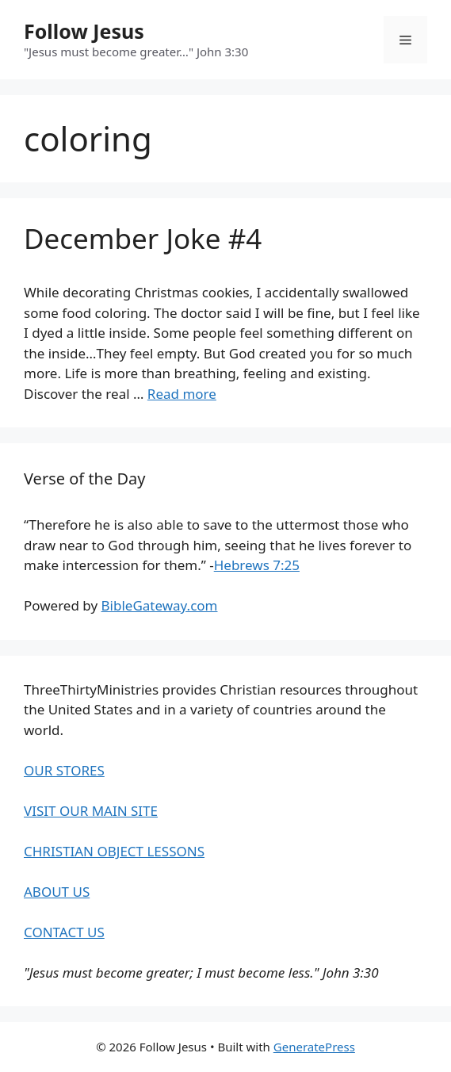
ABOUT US (57, 891)
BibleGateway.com (159, 605)
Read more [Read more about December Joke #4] (181, 394)
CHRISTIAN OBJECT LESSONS (114, 851)
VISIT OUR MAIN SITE (91, 811)
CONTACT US (64, 932)
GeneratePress (314, 1047)
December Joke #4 (143, 238)
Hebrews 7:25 (257, 565)
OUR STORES (64, 770)
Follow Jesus (84, 30)
